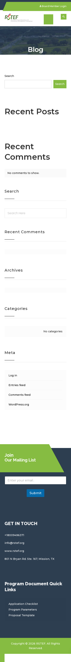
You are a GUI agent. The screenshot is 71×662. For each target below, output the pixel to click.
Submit (35, 493)
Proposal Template (22, 615)
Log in (13, 375)
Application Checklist (23, 604)
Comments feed (19, 395)
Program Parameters (23, 609)
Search (9, 76)
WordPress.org (19, 404)
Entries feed (17, 385)
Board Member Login (53, 6)
